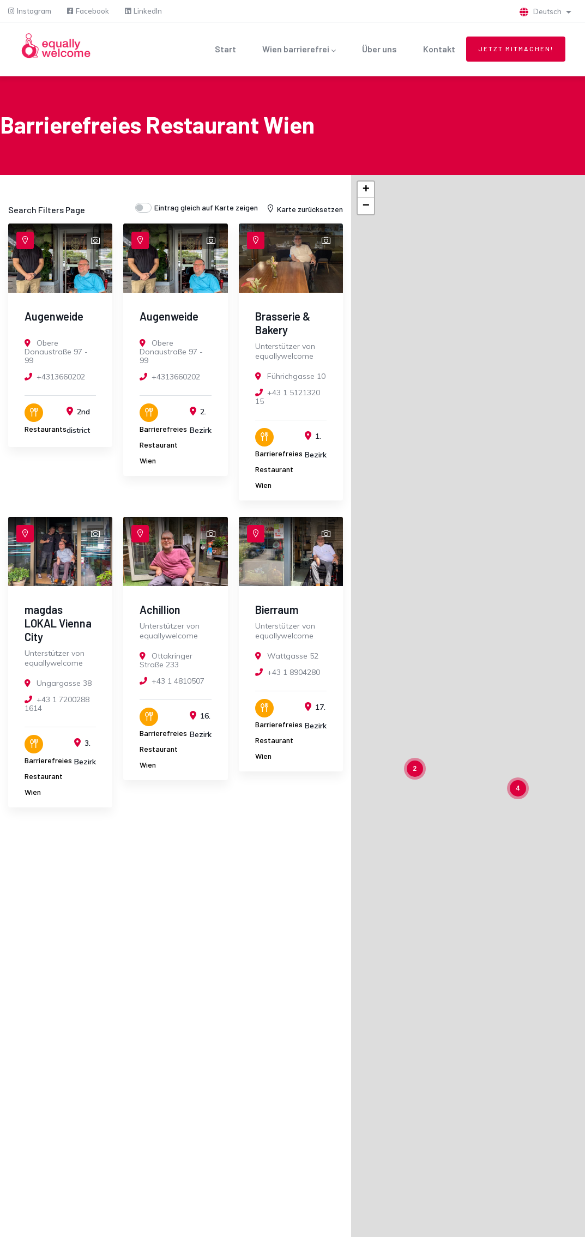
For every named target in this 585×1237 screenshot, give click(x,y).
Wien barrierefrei (299, 50)
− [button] (366, 206)
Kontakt (439, 49)
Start (225, 49)
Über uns (379, 49)
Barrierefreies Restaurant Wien (163, 444)
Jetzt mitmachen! (515, 48)
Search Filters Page (46, 209)
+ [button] (366, 190)
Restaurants (46, 428)
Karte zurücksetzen (304, 209)
